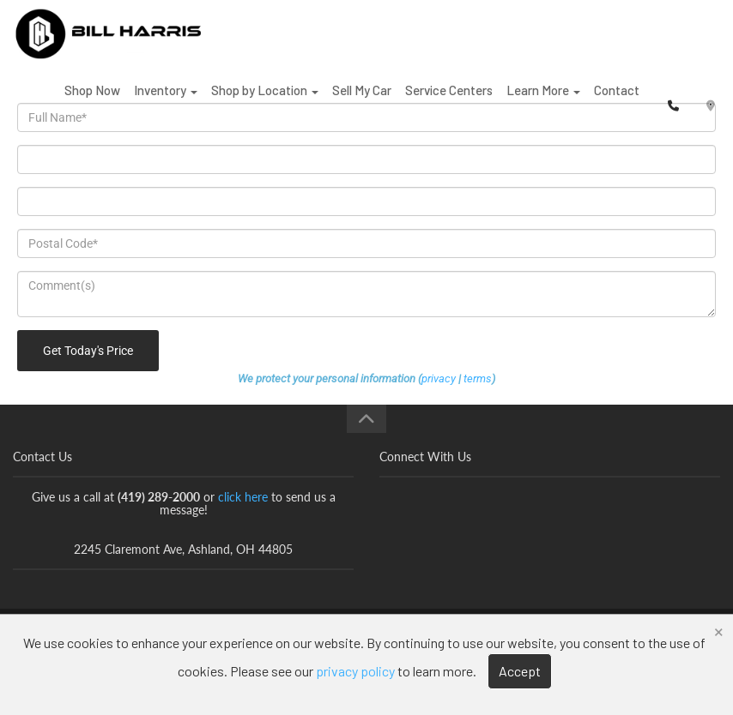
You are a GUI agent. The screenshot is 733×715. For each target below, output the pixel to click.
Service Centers (449, 102)
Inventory (165, 102)
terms (477, 378)
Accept (520, 671)
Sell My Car (361, 102)
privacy (438, 378)
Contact (616, 102)
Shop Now (92, 102)
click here (243, 497)
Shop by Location (264, 102)
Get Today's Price (88, 351)
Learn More (543, 102)
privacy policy (355, 671)
